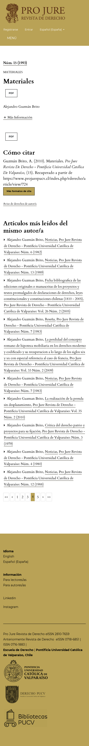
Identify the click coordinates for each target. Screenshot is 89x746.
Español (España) (54, 29)
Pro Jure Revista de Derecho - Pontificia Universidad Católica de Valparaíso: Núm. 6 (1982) (43, 246)
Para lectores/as (15, 580)
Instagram (10, 607)
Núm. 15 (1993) (15, 63)
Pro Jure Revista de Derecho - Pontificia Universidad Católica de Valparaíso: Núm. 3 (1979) (44, 437)
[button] (17, 117)
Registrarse (10, 29)
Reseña (50, 319)
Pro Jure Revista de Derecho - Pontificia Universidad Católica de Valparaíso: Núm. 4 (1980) (43, 458)
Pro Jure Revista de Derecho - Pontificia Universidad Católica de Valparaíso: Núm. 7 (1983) (44, 325)
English (8, 556)
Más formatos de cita (19, 191)
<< (6, 497)
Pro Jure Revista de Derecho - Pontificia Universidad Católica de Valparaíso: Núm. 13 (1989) (43, 266)
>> (49, 497)
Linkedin (9, 598)
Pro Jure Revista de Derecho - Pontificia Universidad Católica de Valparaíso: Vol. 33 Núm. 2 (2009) (44, 364)
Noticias (51, 239)
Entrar (29, 29)
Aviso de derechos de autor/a (20, 204)
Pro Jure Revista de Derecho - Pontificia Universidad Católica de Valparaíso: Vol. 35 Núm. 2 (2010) (43, 411)
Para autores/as (14, 585)
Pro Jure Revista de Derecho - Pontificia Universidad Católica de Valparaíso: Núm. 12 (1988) (43, 478)
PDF (11, 93)
